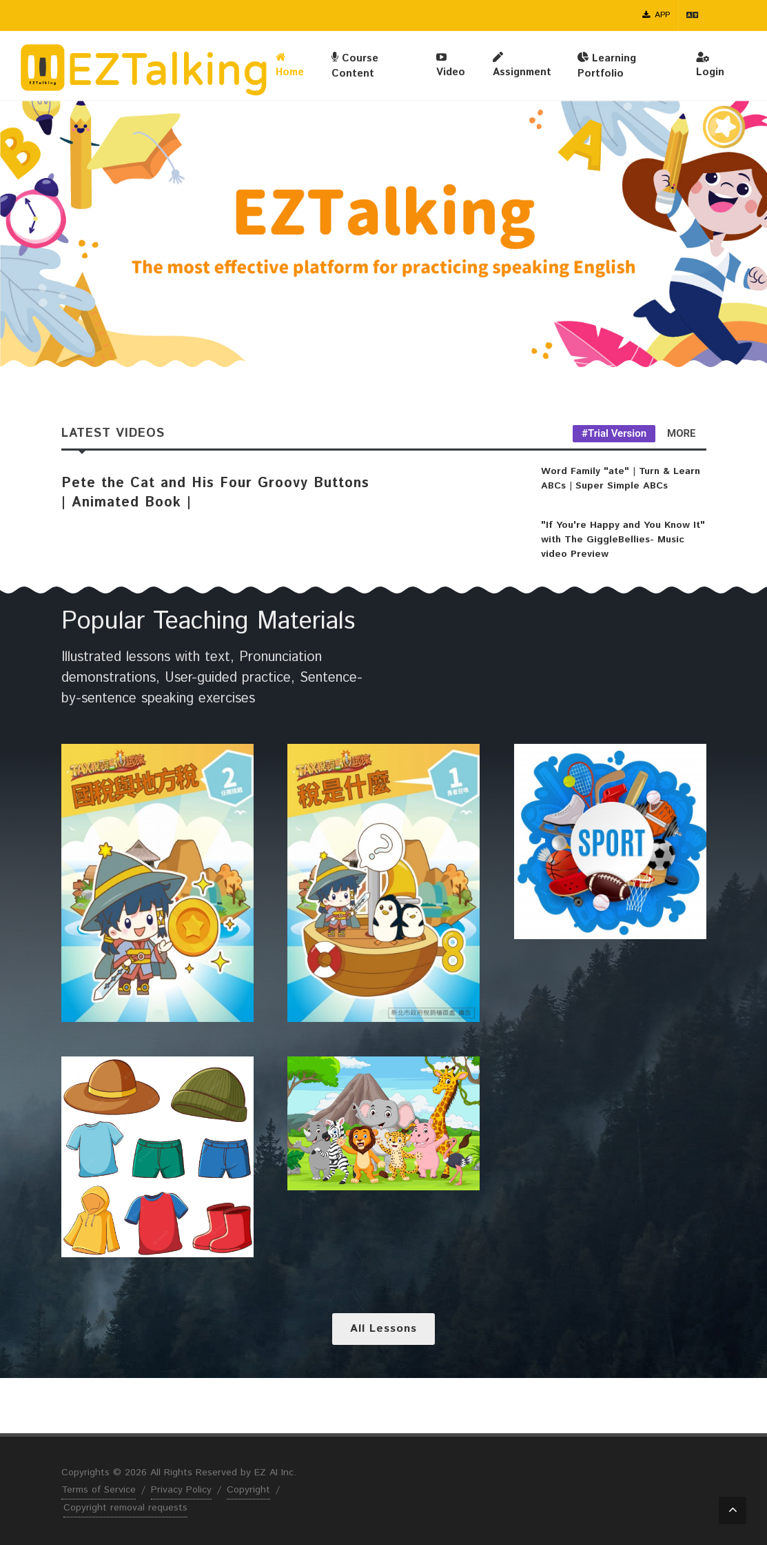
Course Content (354, 65)
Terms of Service (98, 1490)
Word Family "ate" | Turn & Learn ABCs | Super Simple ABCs (620, 478)
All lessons (383, 1329)
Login (710, 65)
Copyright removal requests (125, 1508)
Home (290, 65)
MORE (681, 433)
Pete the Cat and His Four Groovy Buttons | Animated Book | (215, 493)
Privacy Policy (181, 1490)
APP (656, 15)
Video (450, 65)
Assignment (522, 65)
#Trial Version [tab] (614, 433)
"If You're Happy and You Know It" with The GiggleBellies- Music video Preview (623, 539)
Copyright (248, 1490)
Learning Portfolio (606, 65)
